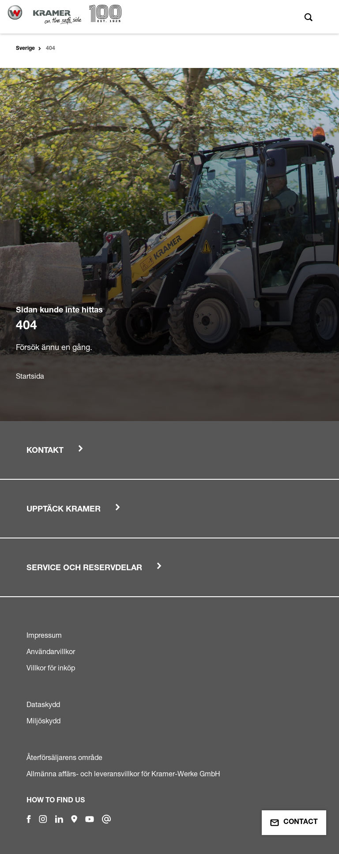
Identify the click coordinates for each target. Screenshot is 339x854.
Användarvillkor (50, 651)
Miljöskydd (43, 720)
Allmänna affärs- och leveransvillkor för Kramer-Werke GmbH (123, 773)
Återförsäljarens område (64, 757)
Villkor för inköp (50, 667)
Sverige (25, 48)
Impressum (44, 635)
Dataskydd (43, 704)
